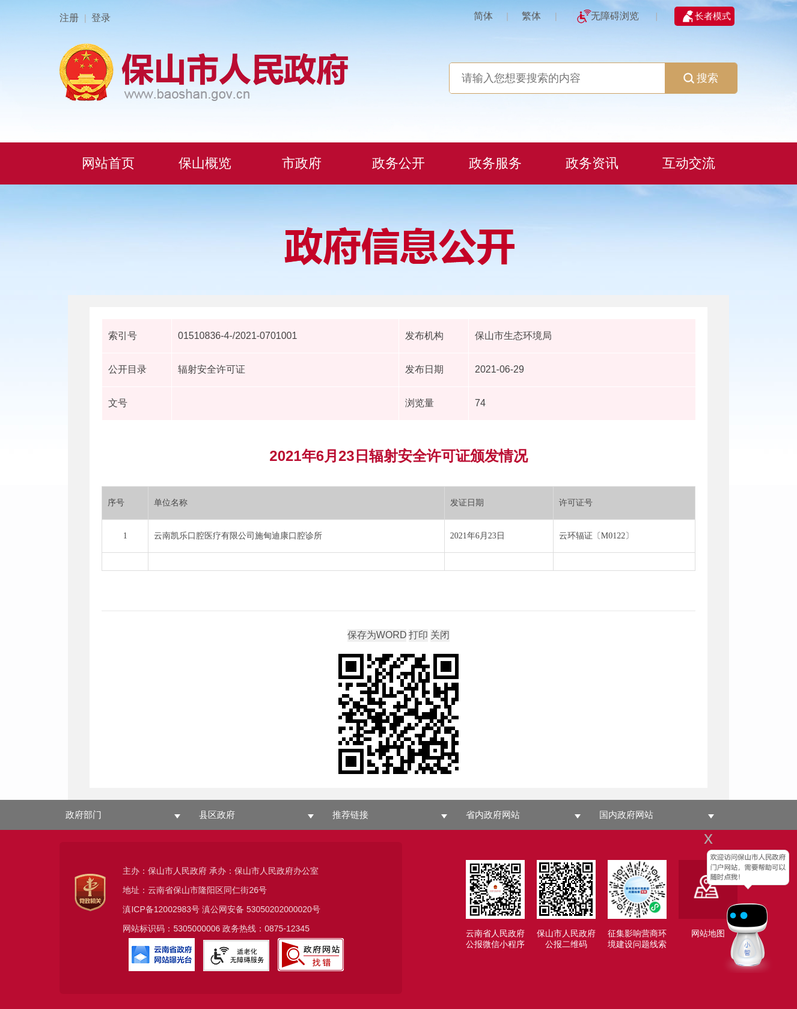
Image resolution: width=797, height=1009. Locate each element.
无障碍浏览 (615, 16)
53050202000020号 (283, 909)
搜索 (700, 78)
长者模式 (713, 16)
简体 (483, 16)
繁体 (531, 16)
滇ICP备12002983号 (161, 909)
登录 (101, 18)
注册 (69, 18)
